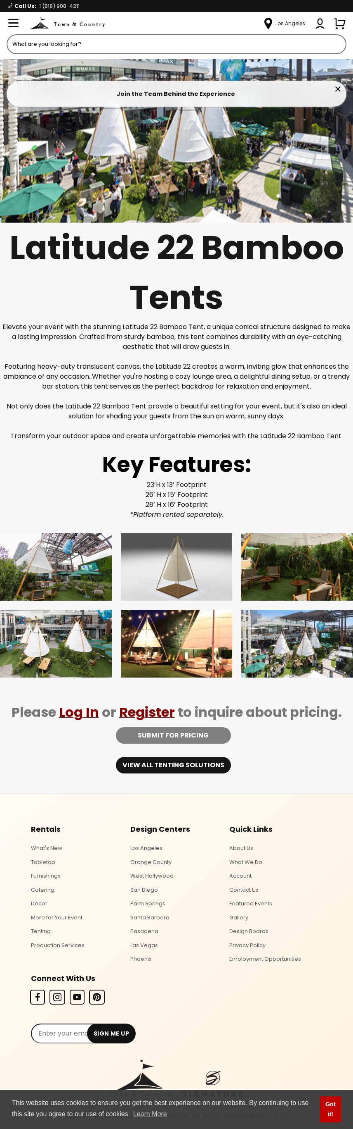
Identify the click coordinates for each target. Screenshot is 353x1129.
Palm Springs (147, 903)
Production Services (58, 945)
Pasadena (144, 931)
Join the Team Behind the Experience (176, 94)
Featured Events (250, 903)
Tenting (41, 931)
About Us (241, 848)
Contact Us (244, 890)
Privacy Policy (247, 945)
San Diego (144, 890)
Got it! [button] (330, 1109)
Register (147, 712)
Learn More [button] (150, 1113)
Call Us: (44, 6)
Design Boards (248, 931)
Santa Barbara (149, 917)
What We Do (245, 862)
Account (240, 876)
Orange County (151, 862)
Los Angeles (146, 848)
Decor (39, 903)
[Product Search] (176, 44)
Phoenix (140, 959)
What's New (46, 848)
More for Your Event (56, 917)
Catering (42, 890)
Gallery (238, 917)
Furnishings (46, 876)
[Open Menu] (13, 23)
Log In (79, 712)
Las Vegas (144, 945)
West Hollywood (152, 876)
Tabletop (43, 862)
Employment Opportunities (265, 959)
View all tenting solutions (173, 765)
